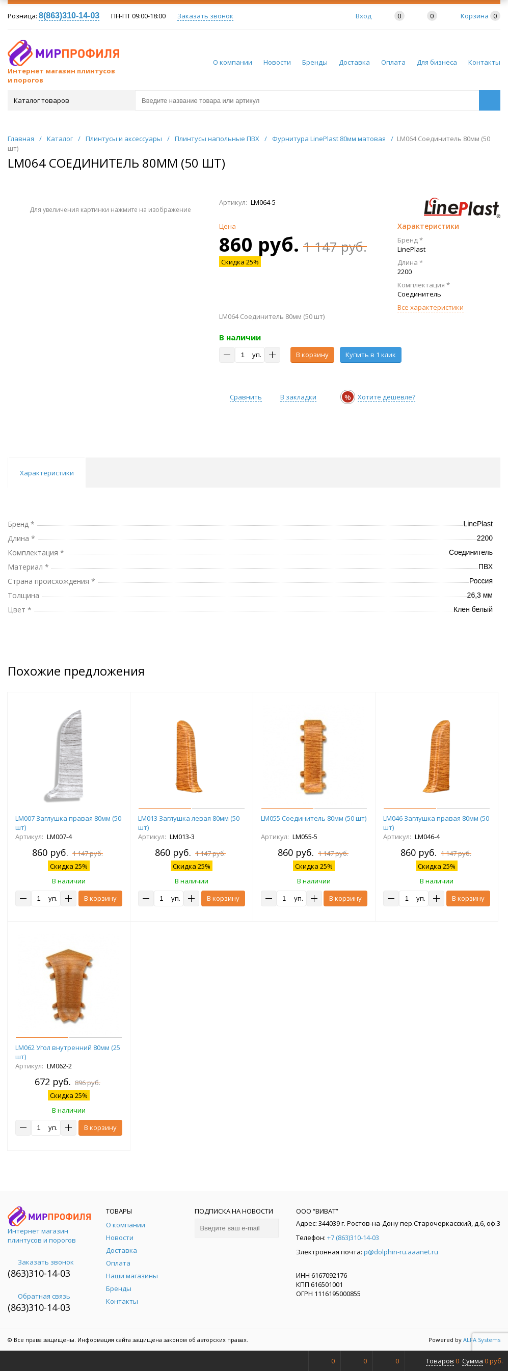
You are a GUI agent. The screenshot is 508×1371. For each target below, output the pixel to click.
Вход (363, 15)
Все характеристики (430, 307)
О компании (232, 62)
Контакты (484, 62)
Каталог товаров (70, 100)
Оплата (393, 62)
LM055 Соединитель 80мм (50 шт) (313, 818)
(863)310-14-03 (39, 1273)
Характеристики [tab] (47, 472)
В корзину (312, 354)
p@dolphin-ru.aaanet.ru (401, 1251)
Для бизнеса (437, 62)
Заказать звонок (205, 15)
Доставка (354, 62)
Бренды (315, 62)
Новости (277, 62)
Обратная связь (39, 1296)
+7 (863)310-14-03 (353, 1237)
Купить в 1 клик (370, 354)
